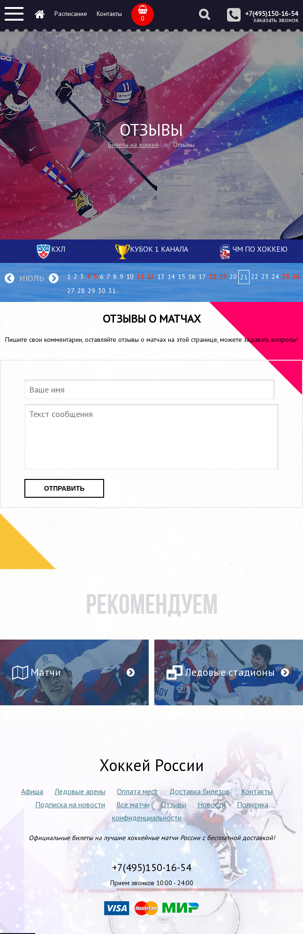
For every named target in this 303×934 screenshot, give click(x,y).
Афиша (32, 791)
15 (181, 276)
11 (140, 276)
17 (202, 276)
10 (130, 276)
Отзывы (173, 804)
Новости (211, 804)
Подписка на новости (70, 804)
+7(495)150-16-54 (271, 13)
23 (265, 276)
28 (81, 290)
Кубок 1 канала (159, 249)
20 (233, 276)
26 (296, 276)
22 (254, 276)
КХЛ (58, 249)
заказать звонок (275, 19)
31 (112, 290)
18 (212, 276)
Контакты (109, 13)
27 (71, 290)
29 (91, 290)
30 (102, 290)
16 (192, 276)
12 (150, 276)
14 (171, 276)
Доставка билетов (199, 791)
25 (285, 276)
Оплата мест (137, 791)
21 (244, 277)
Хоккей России (151, 765)
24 (275, 276)
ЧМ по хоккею (260, 249)
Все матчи (133, 804)
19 (223, 276)
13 (161, 276)
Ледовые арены (80, 791)
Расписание (70, 13)
